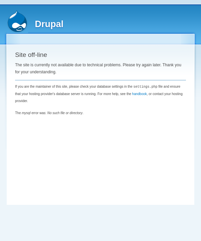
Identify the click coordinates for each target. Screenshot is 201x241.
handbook (139, 93)
